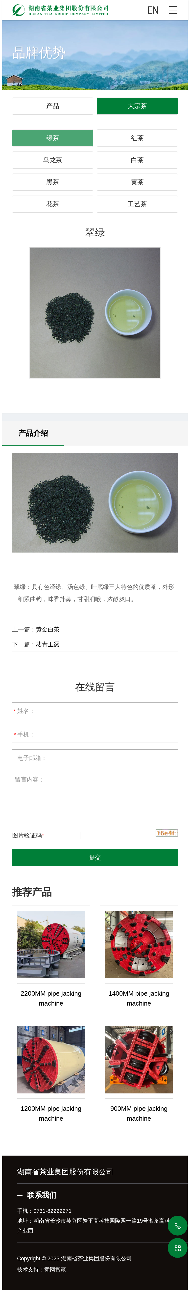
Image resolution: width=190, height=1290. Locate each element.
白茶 (137, 160)
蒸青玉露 (48, 644)
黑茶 (52, 182)
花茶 (52, 204)
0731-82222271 (52, 1211)
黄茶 (137, 182)
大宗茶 (137, 106)
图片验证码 (28, 835)
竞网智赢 (55, 1269)
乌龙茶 (52, 160)
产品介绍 (33, 433)
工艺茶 (137, 204)
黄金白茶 (48, 629)
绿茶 (52, 138)
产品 (52, 106)
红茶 (137, 138)
